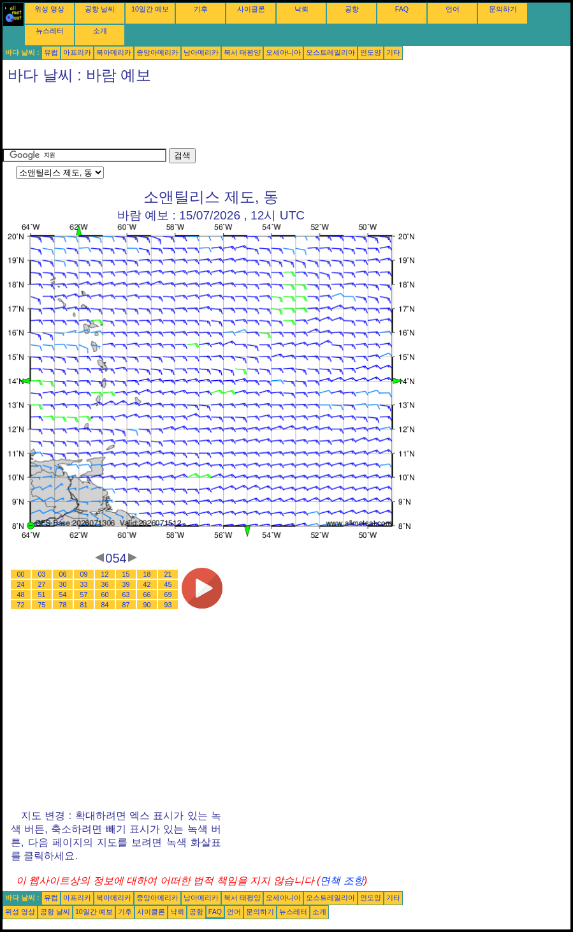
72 (21, 605)
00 (21, 574)
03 (42, 574)
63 (126, 594)
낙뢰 (301, 9)
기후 (201, 9)
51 (42, 594)
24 (21, 584)
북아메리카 (113, 52)
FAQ (402, 9)
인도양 (370, 52)
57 (84, 594)
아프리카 (77, 52)
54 (63, 594)
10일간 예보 (150, 9)
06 (63, 574)
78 (63, 605)
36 (105, 584)
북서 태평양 (242, 52)
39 (126, 584)
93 (168, 605)
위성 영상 (49, 9)
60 (105, 594)
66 (147, 594)
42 (147, 584)
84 (105, 605)
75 (42, 605)
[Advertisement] (235, 119)
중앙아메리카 (157, 52)
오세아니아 (283, 52)
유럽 (51, 52)
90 (147, 605)
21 (168, 574)
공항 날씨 (100, 9)
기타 (393, 52)
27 (42, 584)
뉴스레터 (50, 30)
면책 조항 (341, 880)
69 (168, 594)
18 (147, 574)
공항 (352, 9)
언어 (453, 9)
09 (84, 574)
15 (126, 574)
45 (168, 584)
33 (84, 584)
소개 (100, 30)
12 (105, 574)
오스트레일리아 (330, 52)
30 (63, 584)
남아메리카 (201, 52)
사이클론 (251, 9)
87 (126, 605)
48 (21, 594)
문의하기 (503, 9)
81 (84, 605)
